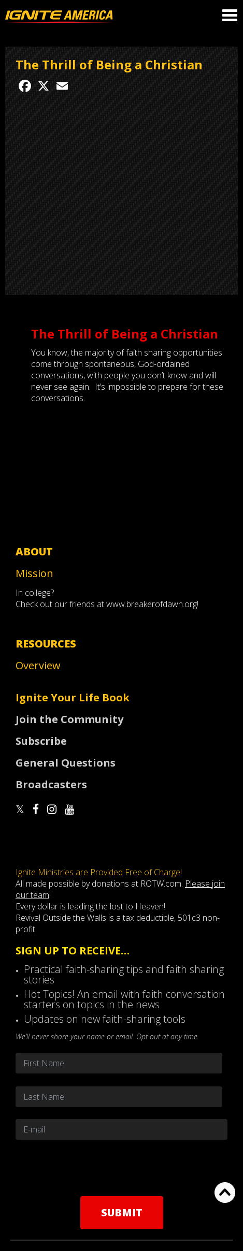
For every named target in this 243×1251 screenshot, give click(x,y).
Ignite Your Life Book (73, 697)
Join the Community (69, 719)
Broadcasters (51, 784)
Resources (46, 644)
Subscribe (41, 741)
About (34, 551)
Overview (38, 665)
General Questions (66, 763)
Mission (34, 573)
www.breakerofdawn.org (151, 604)
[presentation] (122, 1167)
